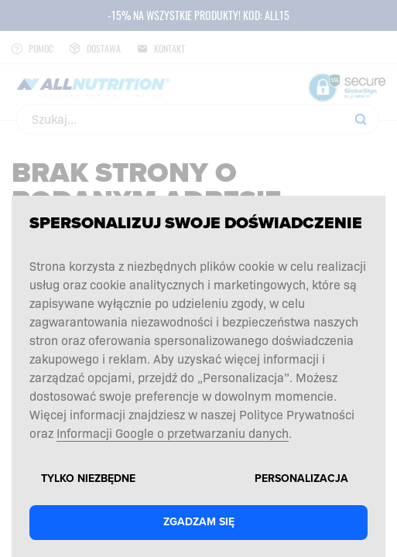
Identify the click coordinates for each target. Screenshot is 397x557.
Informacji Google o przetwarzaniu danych (172, 432)
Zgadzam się (198, 521)
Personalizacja (301, 479)
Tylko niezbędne (88, 479)
